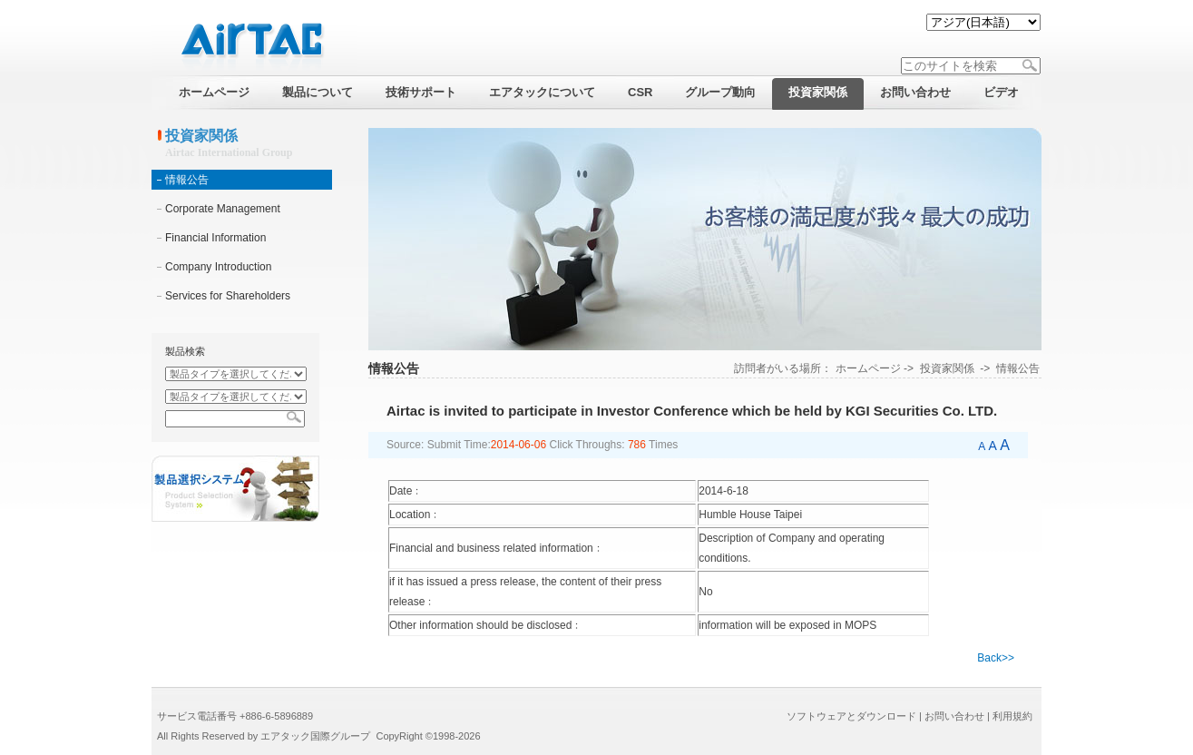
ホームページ (868, 368)
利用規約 (1012, 716)
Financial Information (215, 237)
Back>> (995, 658)
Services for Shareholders (227, 295)
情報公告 (187, 179)
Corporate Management (222, 208)
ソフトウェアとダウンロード (851, 716)
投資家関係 (947, 368)
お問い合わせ (954, 716)
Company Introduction (218, 266)
